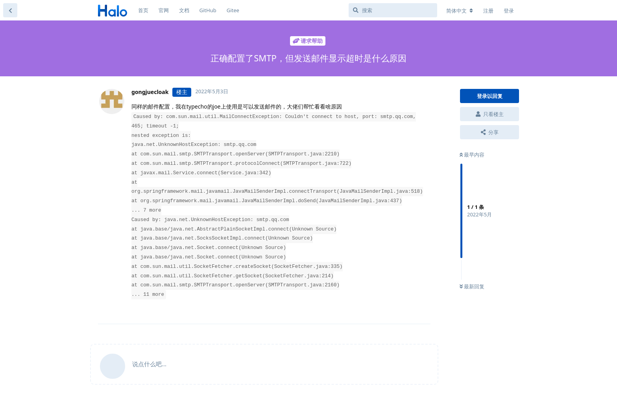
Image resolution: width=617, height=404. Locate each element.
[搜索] (393, 10)
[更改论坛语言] (459, 11)
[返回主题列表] (10, 10)
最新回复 (472, 286)
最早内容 (472, 154)
